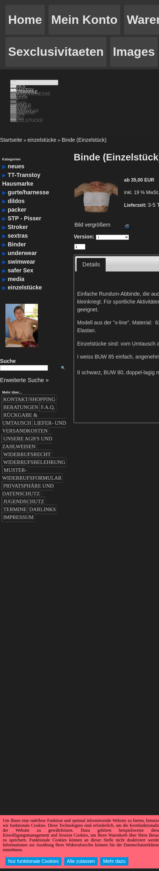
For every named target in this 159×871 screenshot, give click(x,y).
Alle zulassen (81, 861)
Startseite (11, 127)
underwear (22, 240)
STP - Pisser (24, 205)
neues (16, 153)
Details (91, 251)
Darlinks (42, 496)
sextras (18, 223)
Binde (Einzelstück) (83, 127)
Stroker (18, 214)
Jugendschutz (23, 489)
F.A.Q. (48, 394)
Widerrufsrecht (27, 441)
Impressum (18, 504)
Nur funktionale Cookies (33, 861)
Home (25, 20)
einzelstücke (41, 127)
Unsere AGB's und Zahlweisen (27, 430)
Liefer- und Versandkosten (34, 414)
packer (17, 196)
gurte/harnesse (28, 179)
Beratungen (20, 394)
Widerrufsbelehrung (34, 449)
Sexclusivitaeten (56, 52)
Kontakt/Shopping (29, 386)
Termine (15, 496)
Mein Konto (84, 20)
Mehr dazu (114, 861)
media (16, 266)
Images (134, 52)
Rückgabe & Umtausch (19, 406)
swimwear (21, 249)
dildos (16, 188)
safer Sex (20, 257)
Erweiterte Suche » (24, 367)
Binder (17, 231)
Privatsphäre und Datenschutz (28, 477)
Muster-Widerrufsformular (31, 461)
